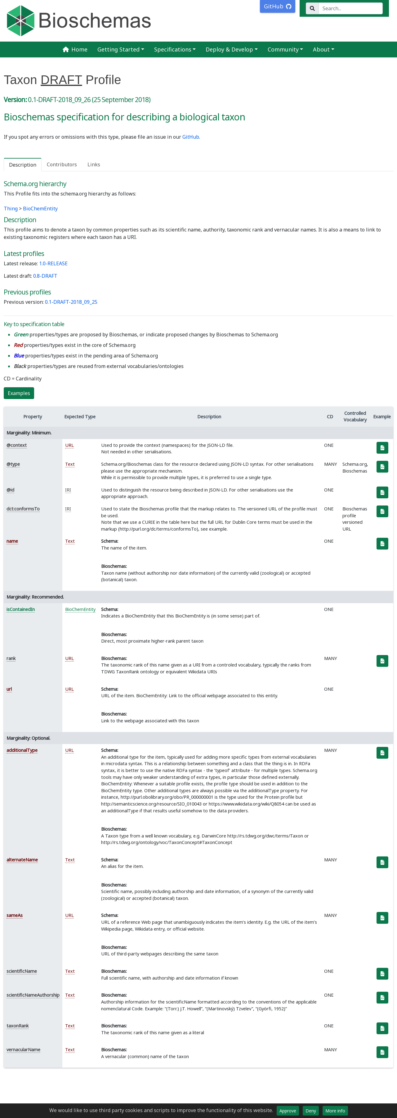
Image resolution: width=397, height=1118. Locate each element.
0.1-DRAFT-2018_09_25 (71, 302)
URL (69, 445)
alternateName (22, 860)
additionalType (22, 750)
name (12, 541)
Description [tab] (22, 164)
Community (283, 49)
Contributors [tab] (62, 164)
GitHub (190, 136)
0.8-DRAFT (45, 275)
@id (10, 490)
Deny (311, 1111)
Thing (11, 208)
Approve (287, 1111)
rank (11, 658)
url (9, 689)
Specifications (172, 49)
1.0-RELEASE (53, 263)
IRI (68, 490)
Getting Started (118, 49)
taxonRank (18, 1026)
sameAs (15, 915)
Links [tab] (93, 164)
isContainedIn (21, 609)
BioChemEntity (40, 208)
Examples (19, 393)
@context (17, 445)
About (321, 49)
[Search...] (351, 8)
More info (335, 1111)
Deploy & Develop (229, 49)
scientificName (22, 971)
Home (75, 49)
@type (13, 464)
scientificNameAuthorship (33, 995)
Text (70, 464)
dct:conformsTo (23, 509)
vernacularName (23, 1050)
